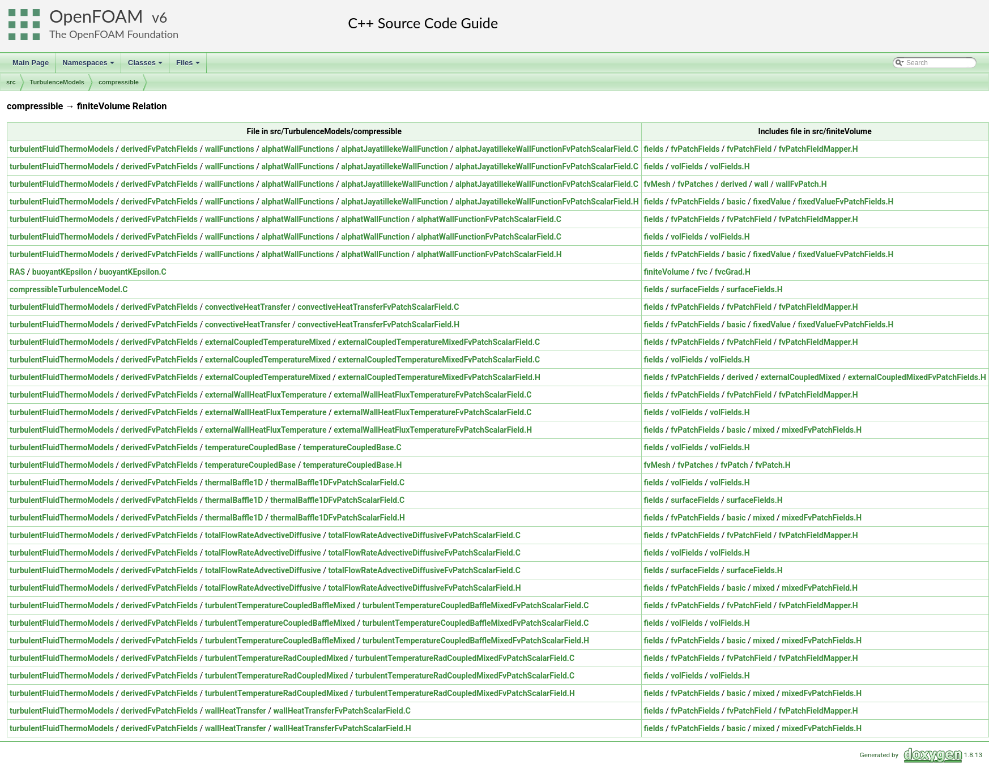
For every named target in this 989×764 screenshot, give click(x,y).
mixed (763, 429)
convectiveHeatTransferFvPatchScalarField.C (378, 306)
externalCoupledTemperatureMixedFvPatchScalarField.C (439, 342)
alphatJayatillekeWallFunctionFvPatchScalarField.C (546, 148)
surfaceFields (695, 289)
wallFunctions (229, 148)
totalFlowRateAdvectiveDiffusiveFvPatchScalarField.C (424, 535)
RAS (17, 271)
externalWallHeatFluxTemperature (266, 394)
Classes (146, 65)
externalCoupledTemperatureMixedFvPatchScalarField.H (439, 377)
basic (736, 201)
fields (654, 148)
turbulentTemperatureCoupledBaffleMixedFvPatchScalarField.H (476, 640)
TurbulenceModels (57, 82)
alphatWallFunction (375, 219)
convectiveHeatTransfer (248, 306)
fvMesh (657, 184)
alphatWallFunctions (298, 148)
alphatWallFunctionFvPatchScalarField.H (489, 254)
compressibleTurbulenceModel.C (68, 289)
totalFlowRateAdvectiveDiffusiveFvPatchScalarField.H (424, 587)
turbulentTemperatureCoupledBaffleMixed (280, 605)
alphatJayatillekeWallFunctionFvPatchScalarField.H (547, 201)
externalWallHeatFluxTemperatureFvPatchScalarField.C (432, 394)
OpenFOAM (96, 16)
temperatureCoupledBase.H (352, 465)
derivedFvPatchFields (159, 148)
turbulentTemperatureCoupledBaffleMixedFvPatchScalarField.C (476, 605)
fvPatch (734, 465)
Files (189, 65)
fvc (702, 271)
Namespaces (89, 65)
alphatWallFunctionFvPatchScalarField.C (489, 219)
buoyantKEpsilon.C (133, 271)
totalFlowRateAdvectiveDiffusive (263, 535)
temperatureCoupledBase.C (352, 447)
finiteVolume (666, 271)
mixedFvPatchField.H (820, 587)
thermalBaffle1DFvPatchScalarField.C (337, 482)
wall (761, 184)
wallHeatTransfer (235, 710)
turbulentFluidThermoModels (62, 148)
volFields (686, 166)
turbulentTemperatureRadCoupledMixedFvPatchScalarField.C (464, 658)
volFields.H (729, 166)
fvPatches (695, 184)
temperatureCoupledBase (250, 447)
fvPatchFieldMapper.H (818, 148)
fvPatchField (749, 148)
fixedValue (771, 201)
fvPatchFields (695, 148)
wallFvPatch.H (801, 184)
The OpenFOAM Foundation (113, 34)
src (11, 82)
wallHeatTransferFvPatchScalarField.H (342, 728)
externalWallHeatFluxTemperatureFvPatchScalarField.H (433, 429)
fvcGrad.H (733, 271)
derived (734, 184)
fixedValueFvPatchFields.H (846, 201)
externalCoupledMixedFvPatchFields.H (917, 377)
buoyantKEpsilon (62, 271)
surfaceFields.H (754, 289)
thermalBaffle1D (234, 482)
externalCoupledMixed (801, 377)
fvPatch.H (772, 465)
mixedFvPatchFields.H (822, 429)
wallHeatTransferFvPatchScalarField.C (341, 710)
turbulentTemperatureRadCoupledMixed (276, 658)
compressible (119, 82)
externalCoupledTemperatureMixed (268, 342)
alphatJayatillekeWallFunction (394, 148)
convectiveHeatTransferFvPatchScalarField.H (378, 324)
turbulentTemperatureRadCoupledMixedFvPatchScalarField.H (465, 693)
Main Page (30, 62)
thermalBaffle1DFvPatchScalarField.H (337, 517)
